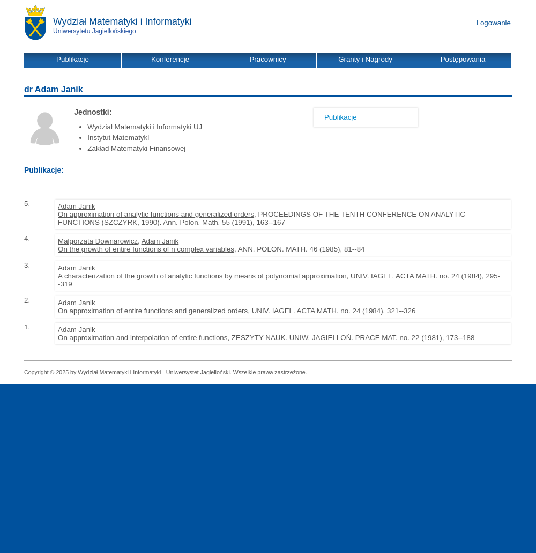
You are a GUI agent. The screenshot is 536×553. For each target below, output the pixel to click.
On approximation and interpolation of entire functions (142, 338)
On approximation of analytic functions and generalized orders (156, 214)
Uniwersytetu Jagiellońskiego (94, 31)
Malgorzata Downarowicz (98, 241)
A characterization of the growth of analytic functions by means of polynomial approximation (202, 276)
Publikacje (340, 117)
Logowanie (494, 23)
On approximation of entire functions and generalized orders (153, 311)
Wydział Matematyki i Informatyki (122, 21)
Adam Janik (76, 206)
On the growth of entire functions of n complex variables (146, 249)
